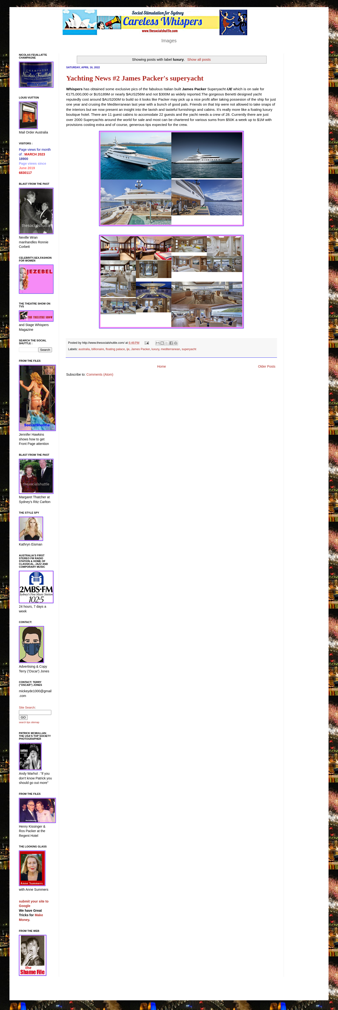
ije (128, 349)
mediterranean (170, 349)
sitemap (35, 722)
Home (161, 366)
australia (84, 349)
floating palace (115, 349)
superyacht (189, 349)
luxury (155, 349)
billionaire (97, 349)
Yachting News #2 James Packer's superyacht (135, 78)
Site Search (27, 707)
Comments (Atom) (100, 374)
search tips (24, 722)
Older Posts (266, 366)
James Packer (140, 349)
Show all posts (199, 59)
